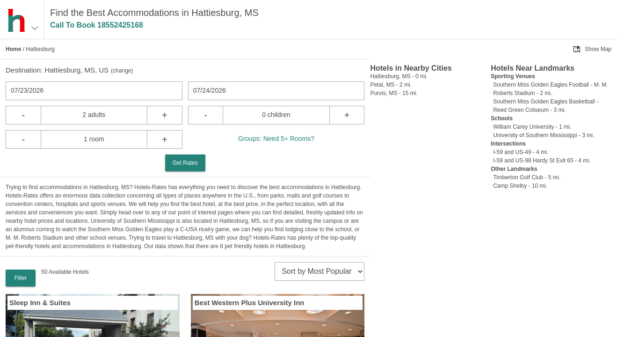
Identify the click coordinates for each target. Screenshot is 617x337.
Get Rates (185, 163)
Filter (21, 278)
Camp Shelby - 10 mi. (520, 186)
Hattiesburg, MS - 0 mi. (399, 76)
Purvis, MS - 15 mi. (393, 93)
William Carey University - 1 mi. (532, 127)
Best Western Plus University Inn (250, 303)
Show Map (598, 49)
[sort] (319, 271)
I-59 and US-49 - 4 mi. (520, 152)
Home (13, 49)
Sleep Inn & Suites (40, 303)
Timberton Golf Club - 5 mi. (526, 177)
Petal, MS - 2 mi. (391, 84)
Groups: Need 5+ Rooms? (276, 138)
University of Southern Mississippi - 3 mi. (543, 135)
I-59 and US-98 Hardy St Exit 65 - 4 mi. (541, 160)
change (122, 70)
